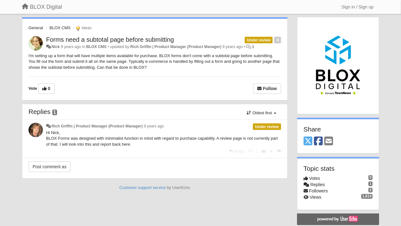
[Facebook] (318, 141)
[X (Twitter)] (308, 141)
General (36, 27)
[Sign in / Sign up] (357, 7)
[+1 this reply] (264, 151)
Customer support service (142, 187)
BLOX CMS (59, 27)
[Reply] (237, 151)
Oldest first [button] (261, 112)
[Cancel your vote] (271, 151)
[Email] (328, 141)
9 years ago (154, 126)
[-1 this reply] (279, 151)
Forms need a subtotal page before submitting (110, 39)
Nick (55, 47)
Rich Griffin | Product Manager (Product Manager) (175, 47)
